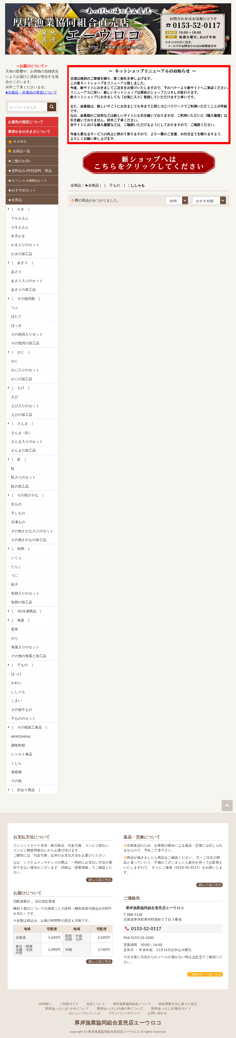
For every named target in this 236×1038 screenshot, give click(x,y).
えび (14, 397)
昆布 (14, 629)
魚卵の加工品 (21, 602)
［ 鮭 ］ (18, 459)
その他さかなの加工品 (28, 540)
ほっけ (16, 674)
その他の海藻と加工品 (28, 656)
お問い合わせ (157, 1013)
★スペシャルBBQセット (27, 180)
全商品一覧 (19, 151)
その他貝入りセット (26, 334)
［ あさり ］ (22, 262)
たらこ (16, 566)
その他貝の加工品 (24, 343)
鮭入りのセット (23, 477)
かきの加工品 (21, 254)
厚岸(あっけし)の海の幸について (120, 1008)
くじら (16, 763)
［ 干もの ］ (22, 665)
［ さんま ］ (22, 423)
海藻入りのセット (24, 647)
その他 (16, 780)
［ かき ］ (20, 209)
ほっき (16, 325)
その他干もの (21, 709)
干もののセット (23, 718)
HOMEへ (45, 1004)
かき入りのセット (24, 245)
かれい (16, 682)
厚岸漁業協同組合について (132, 1004)
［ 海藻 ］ (20, 620)
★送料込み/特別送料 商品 (30, 170)
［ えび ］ (20, 388)
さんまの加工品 (23, 450)
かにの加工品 (21, 379)
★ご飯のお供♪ (19, 161)
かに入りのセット (24, 370)
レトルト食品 (21, 754)
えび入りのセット (24, 406)
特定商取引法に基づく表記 (178, 1004)
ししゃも (17, 692)
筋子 (14, 584)
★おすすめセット (22, 190)
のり (14, 638)
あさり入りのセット (26, 280)
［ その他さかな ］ (27, 495)
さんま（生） (21, 432)
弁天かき (17, 236)
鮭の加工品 (19, 486)
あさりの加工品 (23, 289)
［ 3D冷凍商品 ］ (26, 611)
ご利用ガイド (69, 1004)
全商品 (76, 185)
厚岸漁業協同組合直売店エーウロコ (118, 1022)
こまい (16, 700)
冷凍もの (17, 522)
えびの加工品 (21, 414)
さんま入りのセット (26, 441)
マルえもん (19, 218)
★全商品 (15, 200)
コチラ (197, 957)
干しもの (17, 513)
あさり (16, 271)
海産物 (16, 772)
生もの (16, 504)
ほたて (16, 316)
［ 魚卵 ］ (20, 548)
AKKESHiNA (20, 736)
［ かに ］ (20, 352)
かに (14, 361)
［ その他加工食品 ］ (29, 727)
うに (14, 575)
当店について (95, 1004)
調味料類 (17, 745)
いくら (16, 558)
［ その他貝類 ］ (25, 298)
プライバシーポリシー (124, 1013)
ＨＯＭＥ (17, 141)
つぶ (14, 307)
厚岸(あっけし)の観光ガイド (171, 1008)
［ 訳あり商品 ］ (25, 790)
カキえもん (19, 227)
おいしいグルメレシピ (85, 1013)
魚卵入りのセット (24, 593)
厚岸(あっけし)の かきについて (67, 1008)
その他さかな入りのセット (31, 531)
